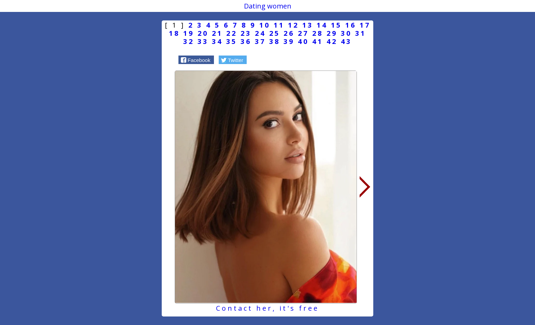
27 (303, 33)
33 (203, 41)
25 (274, 33)
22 (231, 33)
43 (346, 41)
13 (307, 25)
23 (246, 33)
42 (332, 41)
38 (274, 41)
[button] (196, 60)
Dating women (267, 6)
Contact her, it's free (267, 308)
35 (231, 41)
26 (289, 33)
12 (293, 25)
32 (188, 41)
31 (360, 33)
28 (317, 33)
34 (217, 41)
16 (350, 25)
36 (246, 41)
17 (365, 25)
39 (289, 41)
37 (260, 41)
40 (303, 41)
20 (203, 33)
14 (322, 25)
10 (264, 25)
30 (346, 33)
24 (260, 33)
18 (174, 33)
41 (317, 41)
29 (332, 33)
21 (217, 33)
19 (188, 33)
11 (279, 25)
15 (336, 25)
